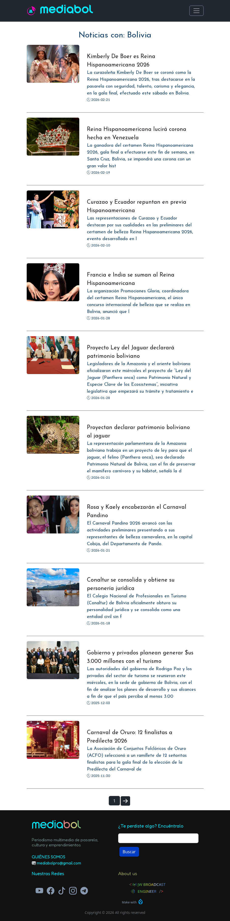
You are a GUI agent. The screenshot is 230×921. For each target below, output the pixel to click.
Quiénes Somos (48, 856)
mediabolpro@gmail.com (59, 862)
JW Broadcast (152, 884)
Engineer (147, 891)
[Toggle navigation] (196, 11)
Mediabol (66, 11)
